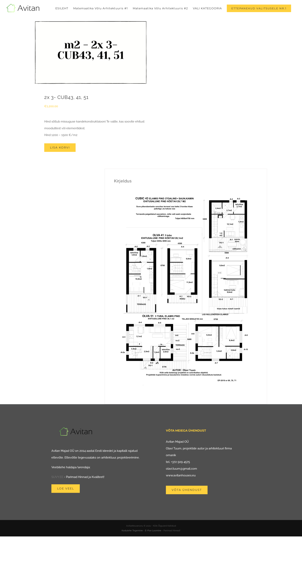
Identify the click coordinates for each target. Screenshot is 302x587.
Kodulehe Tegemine (132, 530)
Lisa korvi (60, 147)
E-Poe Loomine (153, 530)
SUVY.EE (57, 477)
